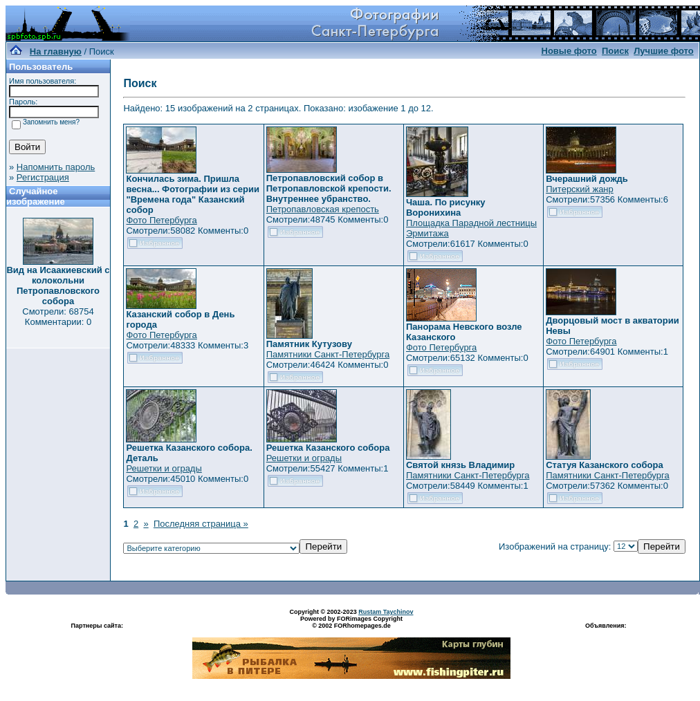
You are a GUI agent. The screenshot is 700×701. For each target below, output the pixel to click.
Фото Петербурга (161, 220)
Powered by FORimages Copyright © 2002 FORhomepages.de (351, 622)
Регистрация (43, 177)
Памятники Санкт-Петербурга (327, 354)
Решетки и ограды (163, 468)
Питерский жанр (580, 189)
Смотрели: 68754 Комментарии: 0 (57, 316)
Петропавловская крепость (322, 209)
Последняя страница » (201, 523)
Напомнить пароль (56, 167)
